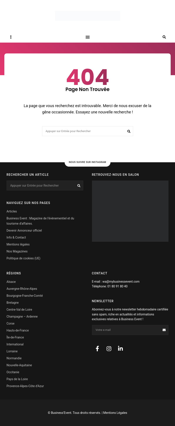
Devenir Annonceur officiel (24, 230)
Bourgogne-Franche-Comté (25, 295)
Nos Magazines (17, 251)
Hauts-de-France (18, 330)
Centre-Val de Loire (19, 309)
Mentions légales (18, 244)
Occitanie (13, 372)
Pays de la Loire (17, 379)
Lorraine (12, 351)
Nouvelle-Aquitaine (19, 365)
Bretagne (13, 302)
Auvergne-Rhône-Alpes (22, 288)
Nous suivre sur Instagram (87, 162)
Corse (11, 323)
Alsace (11, 281)
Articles (12, 211)
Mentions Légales (115, 412)
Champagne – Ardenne (22, 316)
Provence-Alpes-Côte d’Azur (25, 386)
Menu (87, 37)
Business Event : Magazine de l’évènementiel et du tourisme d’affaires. (40, 221)
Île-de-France (15, 337)
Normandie (14, 358)
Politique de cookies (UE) (23, 258)
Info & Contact (16, 237)
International (15, 344)
